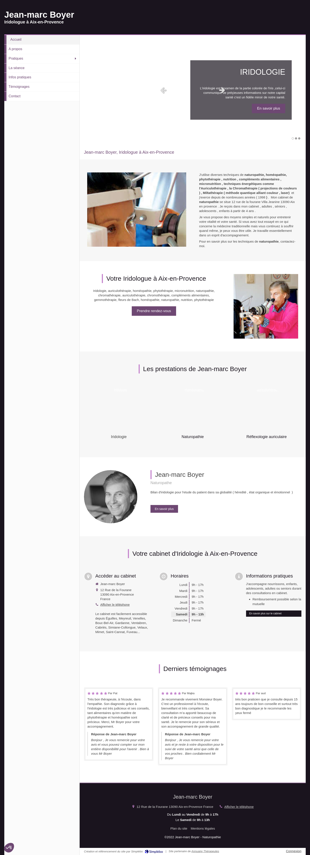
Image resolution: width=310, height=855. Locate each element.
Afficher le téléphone (115, 604)
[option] (192, 90)
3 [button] (299, 138)
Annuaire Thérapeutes (205, 851)
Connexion (293, 851)
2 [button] (296, 138)
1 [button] (293, 138)
